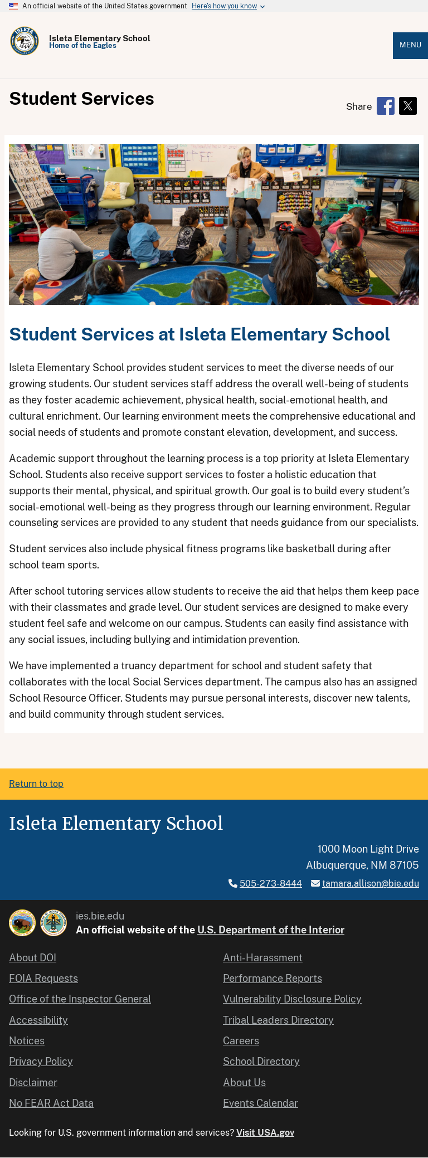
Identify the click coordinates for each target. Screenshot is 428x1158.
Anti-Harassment (263, 958)
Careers (241, 1041)
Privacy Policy (41, 1061)
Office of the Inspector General (80, 999)
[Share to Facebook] (386, 106)
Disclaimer (33, 1082)
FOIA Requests (43, 978)
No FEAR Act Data (51, 1103)
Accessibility (38, 1020)
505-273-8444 (271, 883)
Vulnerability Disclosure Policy (292, 999)
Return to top (36, 784)
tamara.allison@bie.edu (370, 883)
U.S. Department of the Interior (270, 930)
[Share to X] (408, 106)
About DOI (32, 958)
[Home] (24, 53)
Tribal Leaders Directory (278, 1020)
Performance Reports (272, 978)
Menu (410, 45)
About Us (244, 1082)
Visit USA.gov (265, 1132)
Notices (27, 1041)
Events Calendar (260, 1103)
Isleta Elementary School (99, 38)
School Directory (261, 1061)
